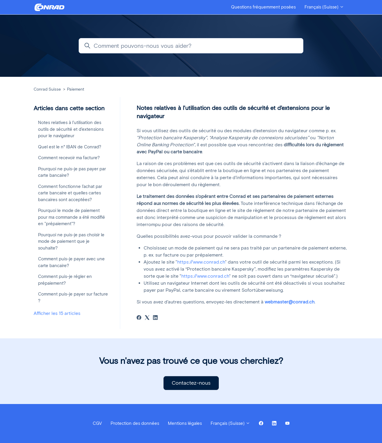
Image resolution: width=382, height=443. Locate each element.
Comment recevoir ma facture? (69, 157)
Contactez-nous (191, 383)
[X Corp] (147, 318)
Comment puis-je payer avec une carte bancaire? (71, 262)
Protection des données (135, 423)
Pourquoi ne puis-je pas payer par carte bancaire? (72, 172)
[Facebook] (139, 318)
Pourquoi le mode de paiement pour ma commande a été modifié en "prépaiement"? (71, 217)
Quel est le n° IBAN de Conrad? (69, 147)
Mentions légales (185, 423)
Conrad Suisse (47, 89)
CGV (97, 423)
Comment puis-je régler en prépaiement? (65, 280)
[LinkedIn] (155, 318)
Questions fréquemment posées (263, 7)
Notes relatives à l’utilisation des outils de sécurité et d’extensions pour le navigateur (71, 129)
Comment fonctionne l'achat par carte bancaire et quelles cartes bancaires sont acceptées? (70, 193)
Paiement (75, 89)
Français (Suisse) (324, 7)
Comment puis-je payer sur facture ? (73, 297)
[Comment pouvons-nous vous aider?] (191, 45)
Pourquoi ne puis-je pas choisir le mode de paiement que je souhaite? (71, 241)
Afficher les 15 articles (57, 313)
